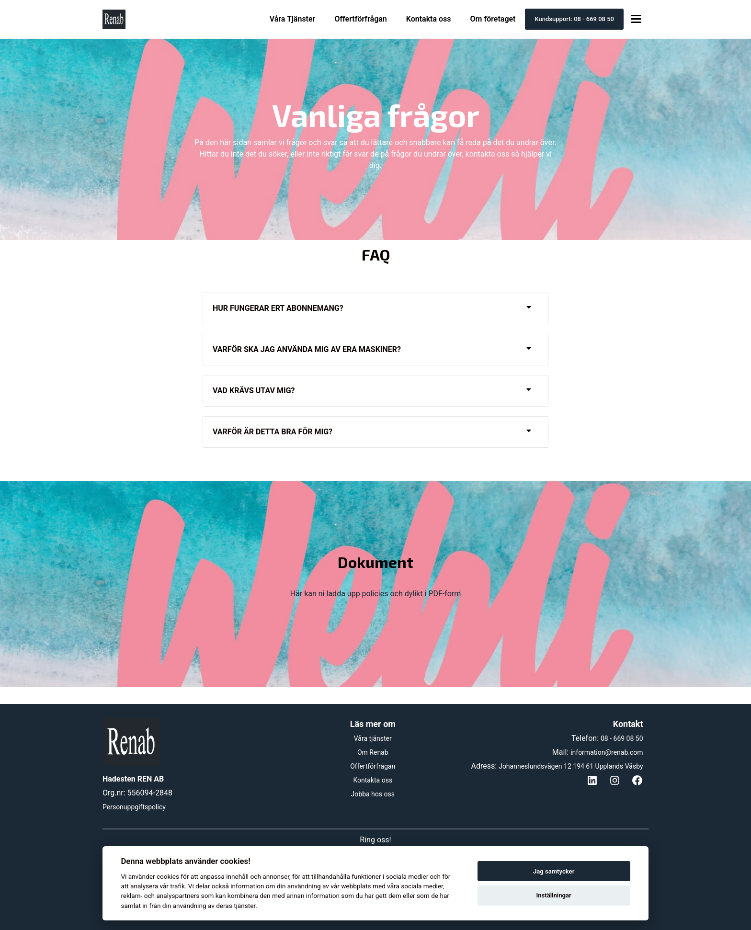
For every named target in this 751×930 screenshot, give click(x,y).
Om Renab (372, 752)
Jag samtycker (553, 871)
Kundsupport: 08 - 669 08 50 (574, 19)
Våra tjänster (373, 738)
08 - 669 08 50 (622, 738)
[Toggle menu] (636, 19)
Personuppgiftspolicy (134, 807)
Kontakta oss (428, 18)
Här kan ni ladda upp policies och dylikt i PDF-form (375, 593)
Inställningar (553, 895)
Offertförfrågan (360, 18)
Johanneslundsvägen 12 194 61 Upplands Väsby (571, 766)
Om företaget (493, 18)
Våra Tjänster (293, 18)
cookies (168, 876)
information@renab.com (606, 752)
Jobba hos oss (373, 794)
